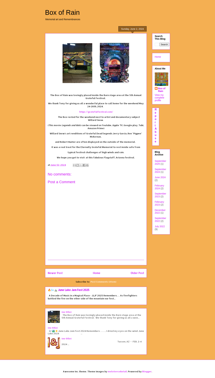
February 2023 (159, 203)
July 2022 (160, 226)
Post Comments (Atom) (103, 281)
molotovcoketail (117, 371)
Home (96, 273)
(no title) (66, 312)
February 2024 (159, 187)
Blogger (147, 371)
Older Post (137, 273)
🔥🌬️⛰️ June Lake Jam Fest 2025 (68, 290)
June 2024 (160, 177)
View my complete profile (159, 98)
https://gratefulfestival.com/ (96, 111)
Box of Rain (62, 12)
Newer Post (55, 273)
